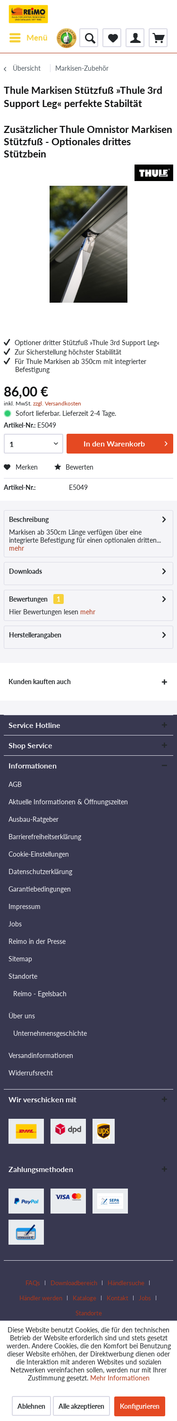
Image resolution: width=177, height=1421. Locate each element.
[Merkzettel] (111, 37)
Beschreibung (29, 519)
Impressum (24, 906)
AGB (15, 784)
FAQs (32, 1283)
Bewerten (73, 467)
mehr (16, 548)
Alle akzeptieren (81, 1406)
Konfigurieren (140, 1406)
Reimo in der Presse (37, 941)
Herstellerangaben (35, 635)
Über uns (21, 1016)
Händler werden (40, 1298)
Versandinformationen (40, 1055)
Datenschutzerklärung (40, 871)
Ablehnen (31, 1406)
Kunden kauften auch (39, 681)
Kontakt (117, 1298)
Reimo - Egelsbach (40, 994)
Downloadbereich (74, 1283)
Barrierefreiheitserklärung (44, 837)
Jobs (15, 924)
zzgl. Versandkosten (57, 403)
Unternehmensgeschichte (50, 1033)
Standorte (22, 976)
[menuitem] (28, 37)
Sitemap (20, 959)
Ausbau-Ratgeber (33, 819)
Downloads (25, 571)
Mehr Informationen (120, 1378)
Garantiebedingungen (39, 889)
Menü (28, 36)
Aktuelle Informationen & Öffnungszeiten (68, 802)
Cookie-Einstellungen (38, 854)
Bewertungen (28, 599)
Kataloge (84, 1298)
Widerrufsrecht (30, 1073)
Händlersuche (126, 1283)
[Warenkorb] (158, 37)
